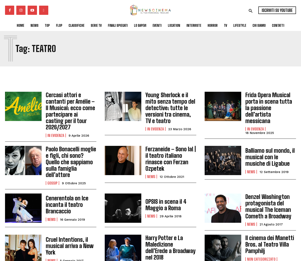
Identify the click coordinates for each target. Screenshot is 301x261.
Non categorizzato (261, 233)
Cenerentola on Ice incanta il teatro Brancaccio (64, 183)
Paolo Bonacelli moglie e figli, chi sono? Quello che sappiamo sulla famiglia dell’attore (71, 146)
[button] (251, 11)
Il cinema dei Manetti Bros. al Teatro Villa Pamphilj (266, 219)
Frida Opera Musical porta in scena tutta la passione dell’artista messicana (267, 102)
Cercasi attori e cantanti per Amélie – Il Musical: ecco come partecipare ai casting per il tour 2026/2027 (71, 105)
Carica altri (20, 246)
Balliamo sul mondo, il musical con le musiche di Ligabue (268, 145)
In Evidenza (55, 124)
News (151, 159)
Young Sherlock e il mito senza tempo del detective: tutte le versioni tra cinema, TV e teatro (169, 105)
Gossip (52, 162)
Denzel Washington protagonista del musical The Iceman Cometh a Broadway (270, 183)
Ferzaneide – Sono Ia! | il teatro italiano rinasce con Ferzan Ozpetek (169, 145)
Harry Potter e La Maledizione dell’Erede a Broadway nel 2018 (169, 221)
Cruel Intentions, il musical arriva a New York (67, 221)
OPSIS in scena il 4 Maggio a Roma (163, 183)
